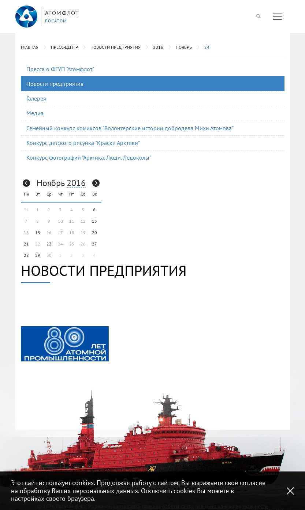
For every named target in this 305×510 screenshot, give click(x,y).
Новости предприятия (115, 47)
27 (94, 244)
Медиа (35, 113)
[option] (65, 343)
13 (94, 221)
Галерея (36, 98)
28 (26, 255)
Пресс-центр (64, 47)
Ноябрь (184, 47)
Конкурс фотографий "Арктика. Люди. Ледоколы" (88, 157)
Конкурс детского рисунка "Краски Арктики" (83, 142)
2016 (158, 47)
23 (49, 244)
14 (26, 232)
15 (37, 232)
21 (26, 244)
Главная (29, 47)
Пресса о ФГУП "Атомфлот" (60, 69)
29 (37, 255)
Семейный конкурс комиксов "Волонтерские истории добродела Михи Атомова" (130, 128)
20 (94, 232)
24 (206, 47)
